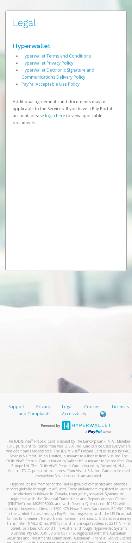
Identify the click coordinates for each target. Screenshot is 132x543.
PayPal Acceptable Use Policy (50, 84)
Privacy (43, 407)
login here (55, 116)
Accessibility (74, 414)
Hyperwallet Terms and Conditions (56, 56)
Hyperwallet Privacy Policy (47, 63)
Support (16, 407)
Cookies (92, 407)
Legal (67, 407)
